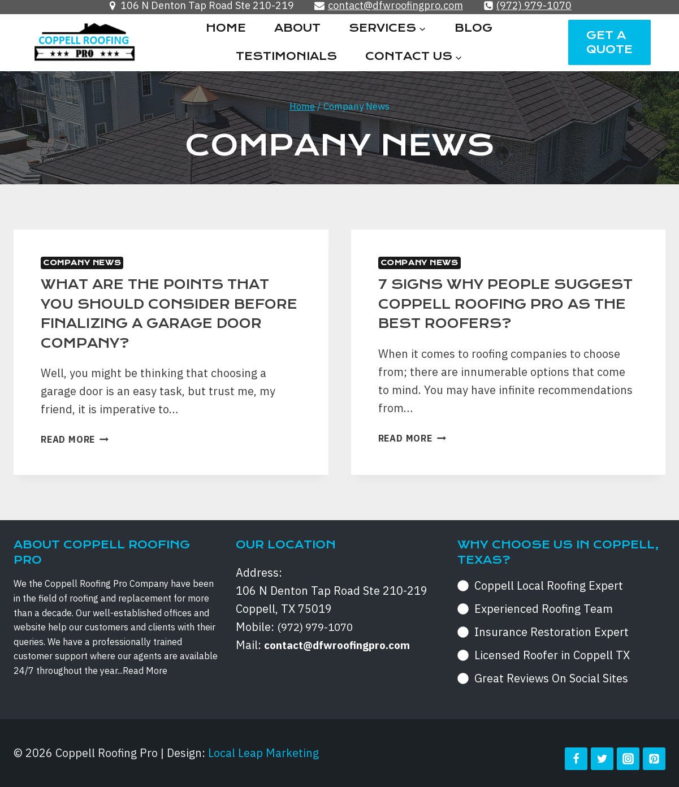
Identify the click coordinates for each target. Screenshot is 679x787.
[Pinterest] (654, 758)
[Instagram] (628, 758)
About (297, 27)
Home (226, 27)
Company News (82, 262)
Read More (75, 439)
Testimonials (286, 56)
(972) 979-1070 (318, 626)
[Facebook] (576, 758)
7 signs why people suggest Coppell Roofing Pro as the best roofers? (502, 303)
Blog (473, 27)
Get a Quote (609, 42)
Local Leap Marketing (263, 752)
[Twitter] (602, 758)
